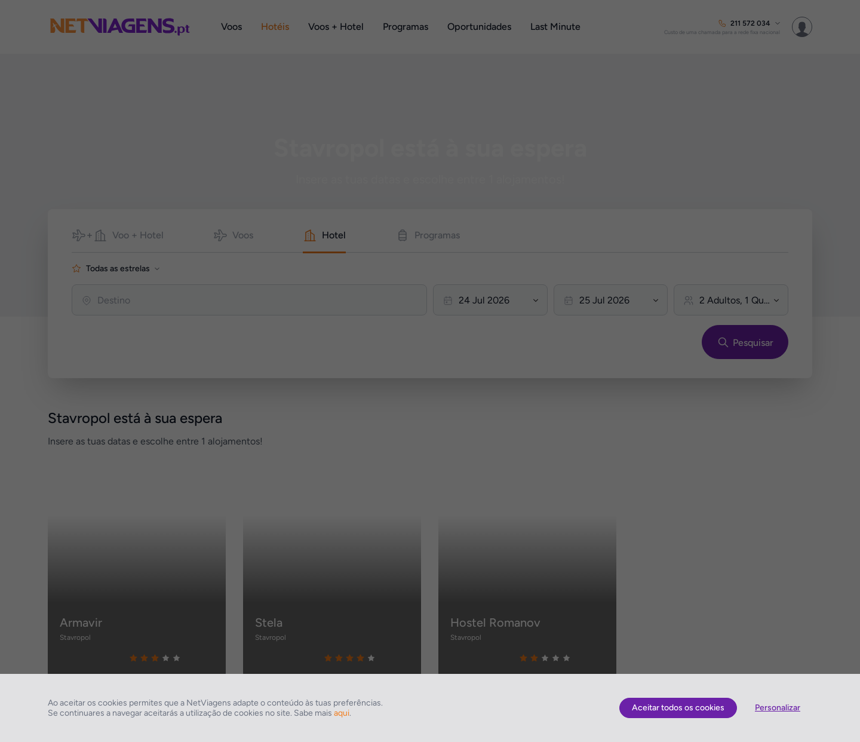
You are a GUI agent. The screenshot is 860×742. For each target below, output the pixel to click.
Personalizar (777, 708)
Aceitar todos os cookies (678, 708)
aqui (341, 713)
